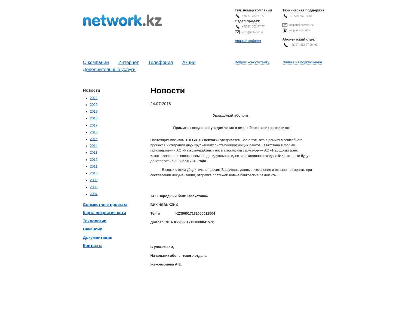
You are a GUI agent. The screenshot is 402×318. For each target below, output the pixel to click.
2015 (93, 139)
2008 (93, 187)
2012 (93, 160)
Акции (188, 62)
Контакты (92, 245)
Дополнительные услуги (109, 69)
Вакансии (93, 229)
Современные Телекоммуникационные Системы (122, 20)
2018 (93, 118)
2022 (93, 98)
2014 (93, 146)
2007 (93, 194)
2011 (93, 166)
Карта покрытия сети (104, 212)
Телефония (160, 62)
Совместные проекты (105, 204)
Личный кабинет (248, 41)
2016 (93, 132)
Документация (97, 237)
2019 (93, 111)
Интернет (128, 62)
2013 (93, 153)
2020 (93, 105)
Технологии (95, 220)
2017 (93, 125)
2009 (93, 180)
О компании (96, 62)
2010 (93, 173)
